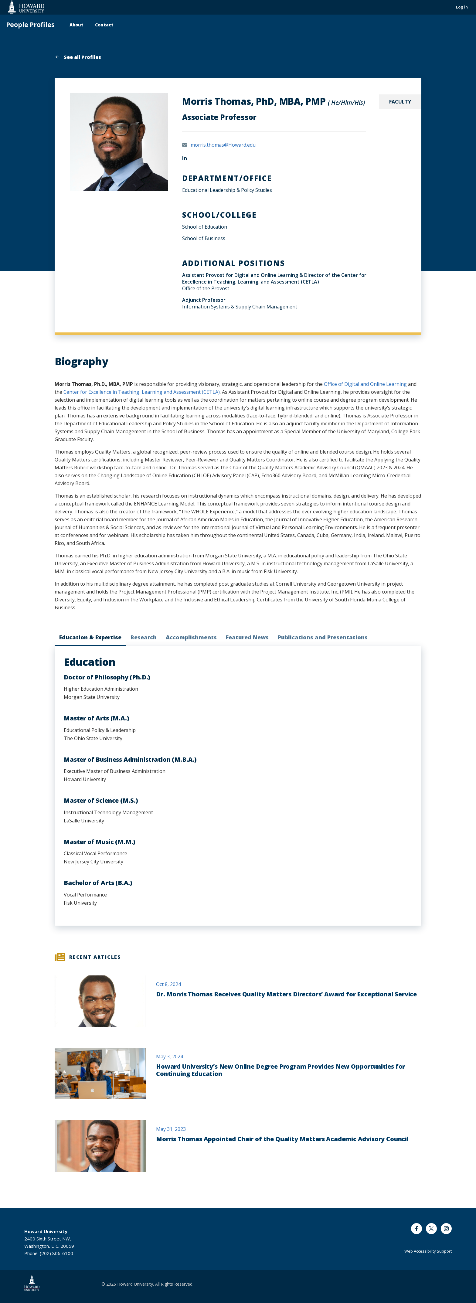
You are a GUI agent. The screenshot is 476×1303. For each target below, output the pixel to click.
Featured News (247, 637)
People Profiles (30, 25)
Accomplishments (191, 637)
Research (144, 637)
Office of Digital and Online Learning (365, 384)
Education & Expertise (90, 637)
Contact (104, 25)
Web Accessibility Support (428, 1251)
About (76, 25)
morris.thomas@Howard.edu (223, 144)
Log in (462, 7)
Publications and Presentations (323, 637)
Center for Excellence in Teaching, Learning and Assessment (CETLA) (141, 392)
